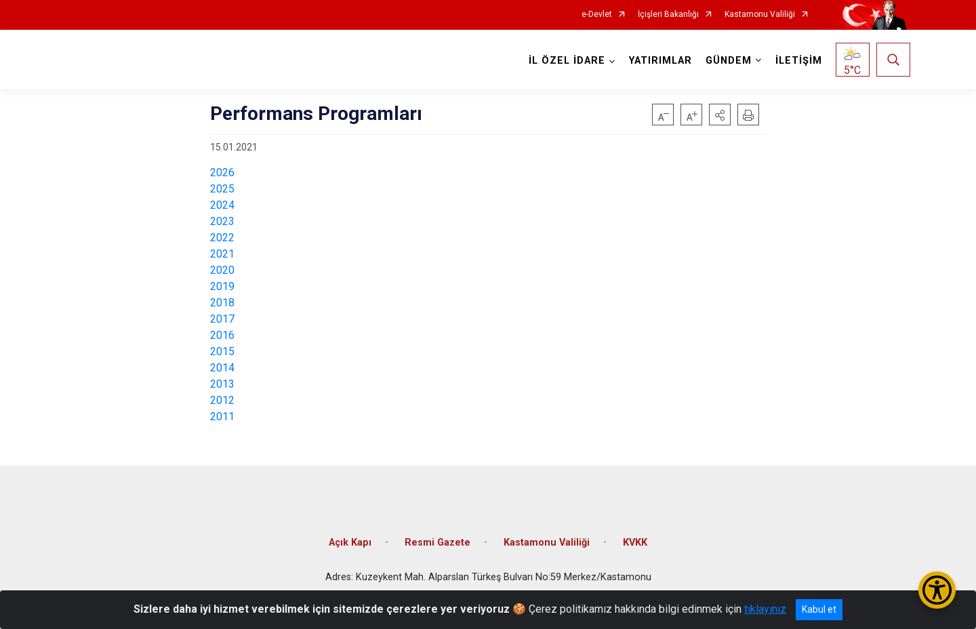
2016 (222, 335)
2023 (222, 221)
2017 (222, 318)
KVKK (635, 542)
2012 (222, 400)
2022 (222, 237)
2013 (222, 384)
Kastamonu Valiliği (760, 14)
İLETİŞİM (798, 60)
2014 (222, 367)
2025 (222, 188)
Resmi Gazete (437, 542)
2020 (222, 270)
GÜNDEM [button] (729, 60)
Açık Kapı (350, 542)
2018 (222, 302)
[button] (720, 114)
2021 (222, 253)
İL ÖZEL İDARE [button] (567, 60)
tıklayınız (765, 609)
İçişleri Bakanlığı (668, 14)
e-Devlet (597, 14)
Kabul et (819, 609)
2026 (222, 172)
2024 (222, 205)
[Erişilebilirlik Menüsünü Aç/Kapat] (937, 590)
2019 (222, 286)
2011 (222, 416)
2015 (222, 351)
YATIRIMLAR (660, 60)
